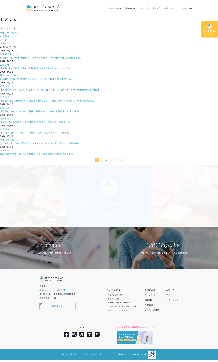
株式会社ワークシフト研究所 (54, 294)
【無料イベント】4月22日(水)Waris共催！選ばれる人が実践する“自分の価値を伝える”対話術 (50, 89)
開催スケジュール (9, 32)
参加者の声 (130, 8)
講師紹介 (157, 8)
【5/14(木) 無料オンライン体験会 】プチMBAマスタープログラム (35, 68)
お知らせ (4, 36)
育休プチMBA (113, 299)
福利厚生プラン (57, 310)
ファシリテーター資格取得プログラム (123, 306)
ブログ (3, 39)
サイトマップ (172, 300)
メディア (4, 43)
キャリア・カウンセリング (118, 310)
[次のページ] (118, 160)
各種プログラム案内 (116, 295)
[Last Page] (124, 160)
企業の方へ (169, 8)
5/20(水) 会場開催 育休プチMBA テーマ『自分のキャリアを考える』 (37, 78)
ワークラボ (144, 8)
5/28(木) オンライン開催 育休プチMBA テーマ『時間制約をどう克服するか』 (41, 57)
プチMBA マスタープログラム (120, 302)
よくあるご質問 (185, 8)
